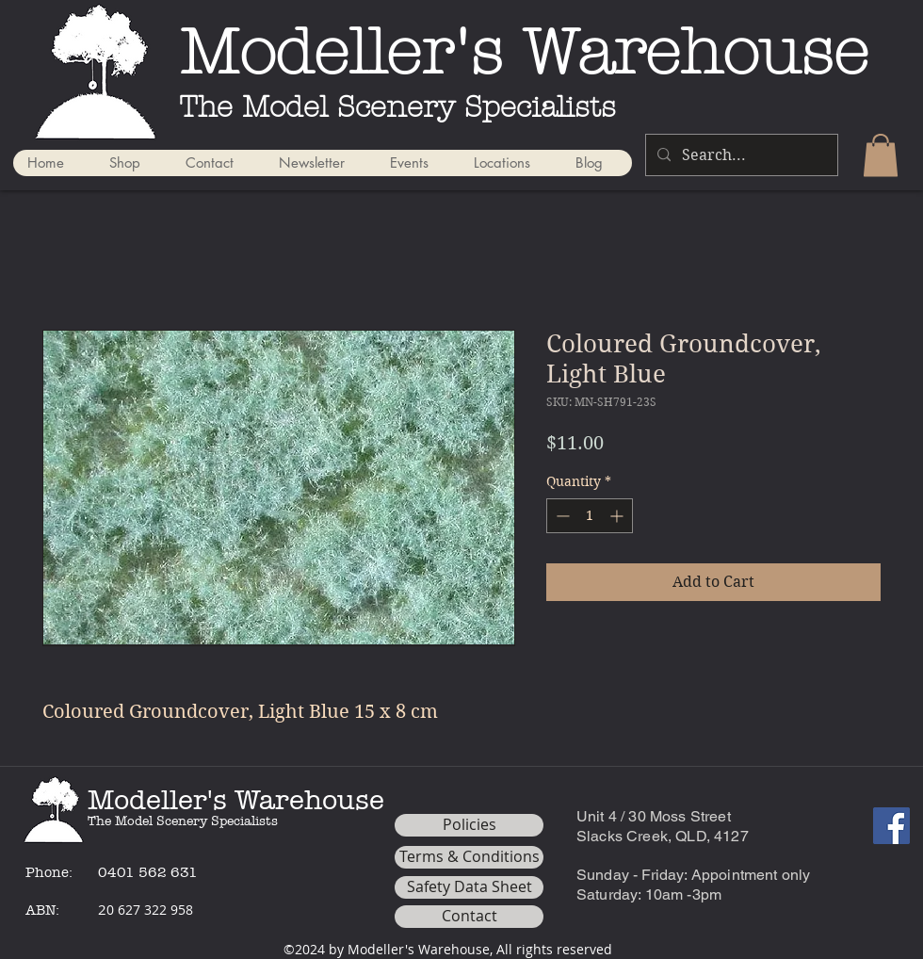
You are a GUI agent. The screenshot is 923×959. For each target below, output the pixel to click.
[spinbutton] (590, 515)
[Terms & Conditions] (469, 857)
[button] (881, 155)
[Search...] (740, 155)
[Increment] (618, 515)
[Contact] (469, 916)
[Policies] (469, 825)
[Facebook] (891, 825)
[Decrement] (561, 515)
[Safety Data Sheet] (469, 887)
